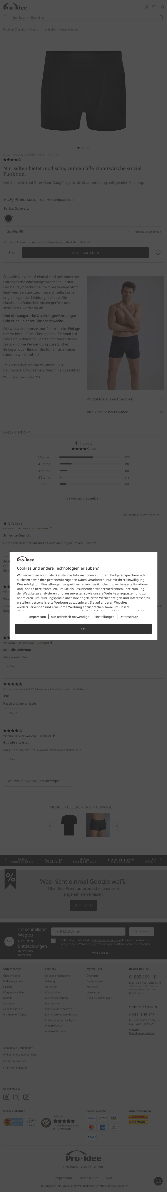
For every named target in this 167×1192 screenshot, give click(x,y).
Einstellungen (104, 617)
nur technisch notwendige (70, 617)
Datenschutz (129, 617)
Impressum (37, 617)
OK (83, 629)
